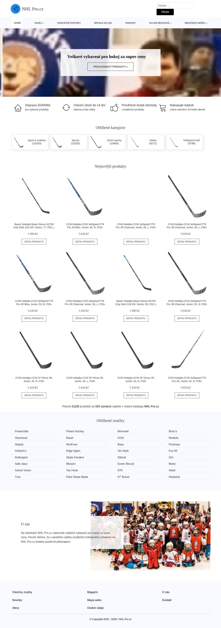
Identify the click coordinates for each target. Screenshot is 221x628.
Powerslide (21, 431)
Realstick (174, 476)
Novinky (17, 600)
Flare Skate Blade (77, 476)
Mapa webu (94, 600)
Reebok (173, 437)
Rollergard (21, 457)
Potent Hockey (75, 431)
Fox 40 (173, 450)
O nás (166, 592)
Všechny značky (22, 592)
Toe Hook (72, 470)
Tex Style (123, 450)
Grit (171, 457)
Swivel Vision (23, 470)
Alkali (172, 470)
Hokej (38, 23)
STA (120, 470)
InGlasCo (21, 450)
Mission (70, 463)
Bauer (70, 437)
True (17, 476)
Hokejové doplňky (69, 23)
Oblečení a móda (194, 23)
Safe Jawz (21, 463)
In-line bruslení (159, 23)
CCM (120, 437)
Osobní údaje (95, 607)
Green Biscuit (125, 463)
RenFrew (71, 444)
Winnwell (123, 431)
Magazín (92, 592)
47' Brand (123, 476)
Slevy (15, 607)
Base (120, 444)
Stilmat (121, 457)
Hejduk (19, 444)
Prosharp (174, 444)
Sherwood (21, 437)
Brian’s (173, 431)
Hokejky (130, 23)
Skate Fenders (75, 457)
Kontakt (167, 600)
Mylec (172, 463)
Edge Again (73, 450)
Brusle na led (103, 23)
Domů (17, 23)
